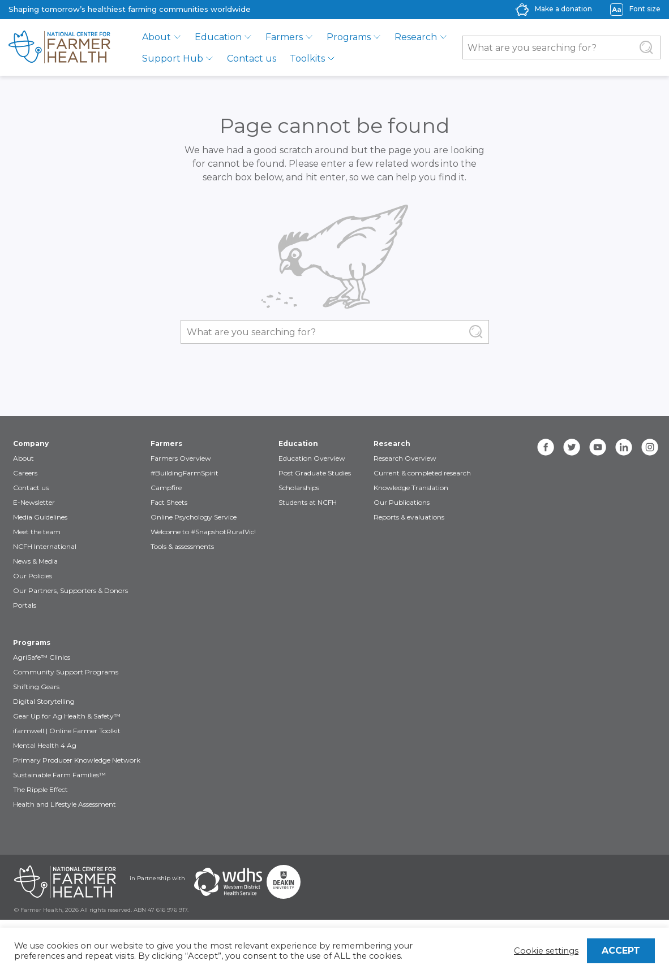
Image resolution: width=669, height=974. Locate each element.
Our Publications (402, 502)
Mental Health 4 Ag (44, 745)
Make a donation (563, 9)
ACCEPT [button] (621, 950)
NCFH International (44, 546)
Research (415, 37)
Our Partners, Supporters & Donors (70, 590)
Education (218, 37)
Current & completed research (422, 473)
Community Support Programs (65, 672)
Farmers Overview (181, 458)
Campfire (166, 487)
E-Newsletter (34, 502)
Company (31, 443)
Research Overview (405, 458)
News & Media (35, 561)
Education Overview (311, 458)
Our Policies (32, 576)
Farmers (284, 37)
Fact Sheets (169, 502)
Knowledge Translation (411, 487)
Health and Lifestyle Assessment (64, 804)
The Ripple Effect (40, 789)
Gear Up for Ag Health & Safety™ (67, 716)
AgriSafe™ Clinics (41, 657)
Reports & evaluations (409, 517)
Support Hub (172, 58)
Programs (349, 37)
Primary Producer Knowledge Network (76, 760)
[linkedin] (623, 447)
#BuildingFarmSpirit (184, 473)
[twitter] (571, 447)
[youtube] (597, 447)
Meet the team (37, 531)
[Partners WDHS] (228, 882)
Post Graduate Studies (314, 473)
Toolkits (307, 58)
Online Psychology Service (194, 517)
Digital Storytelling (44, 701)
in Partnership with (157, 878)
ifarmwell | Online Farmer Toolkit (67, 730)
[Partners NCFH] (65, 882)
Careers (25, 473)
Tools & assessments (182, 546)
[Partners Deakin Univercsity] (284, 882)
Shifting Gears (36, 686)
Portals (24, 605)
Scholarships (298, 487)
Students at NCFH (307, 502)
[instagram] (649, 447)
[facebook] (545, 447)
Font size (645, 9)
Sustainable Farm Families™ (59, 774)
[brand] (59, 47)
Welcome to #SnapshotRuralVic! (203, 531)
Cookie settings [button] (546, 951)
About (156, 37)
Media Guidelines (40, 517)
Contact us (251, 58)
